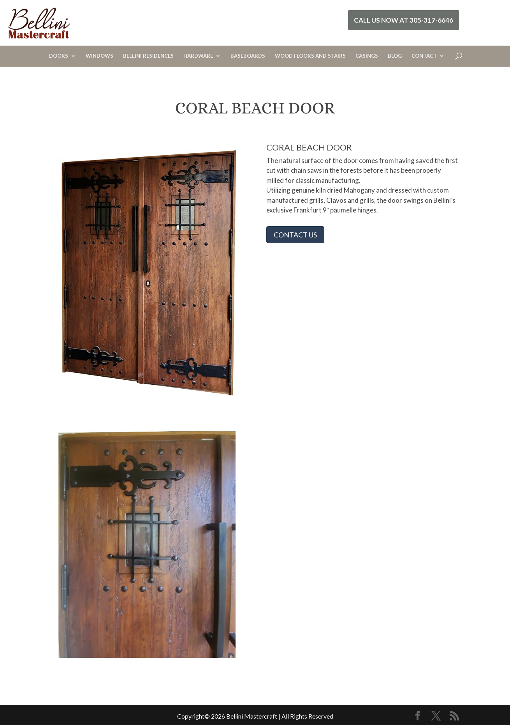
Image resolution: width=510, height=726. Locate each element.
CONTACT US (295, 234)
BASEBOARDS (247, 56)
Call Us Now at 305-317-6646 (403, 20)
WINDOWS (99, 56)
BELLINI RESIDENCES (148, 56)
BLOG (395, 56)
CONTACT (424, 56)
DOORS (58, 56)
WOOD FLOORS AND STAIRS (310, 56)
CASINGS (366, 56)
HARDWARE (198, 56)
